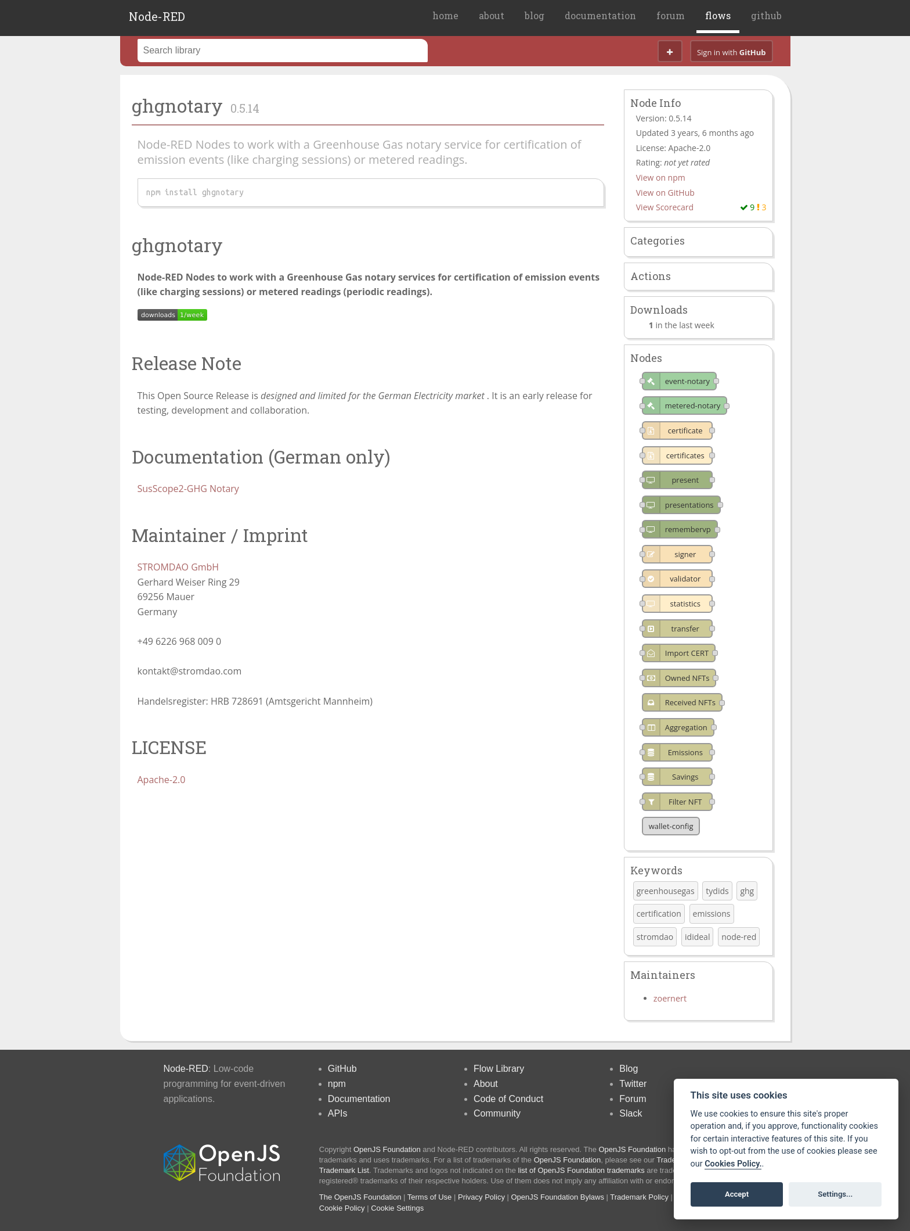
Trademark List (344, 1170)
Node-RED (157, 16)
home (445, 15)
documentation (600, 15)
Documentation (359, 1099)
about (491, 15)
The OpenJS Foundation (360, 1197)
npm (337, 1084)
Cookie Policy (342, 1208)
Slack (630, 1113)
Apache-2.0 (162, 779)
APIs (338, 1113)
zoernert (670, 998)
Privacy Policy (481, 1197)
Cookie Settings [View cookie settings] (397, 1208)
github (766, 15)
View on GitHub (665, 192)
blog (534, 15)
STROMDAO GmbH (178, 567)
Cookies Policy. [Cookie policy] (733, 1164)
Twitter (633, 1084)
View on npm (660, 177)
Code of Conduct (508, 1099)
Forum (632, 1099)
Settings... (835, 1194)
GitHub (342, 1069)
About (486, 1084)
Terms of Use (429, 1197)
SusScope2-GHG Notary (188, 488)
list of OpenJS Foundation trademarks (581, 1170)
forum (670, 15)
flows (718, 15)
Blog (628, 1069)
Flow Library (499, 1069)
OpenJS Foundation (387, 1149)
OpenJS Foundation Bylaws (557, 1197)
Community (497, 1113)
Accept (737, 1194)
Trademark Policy (639, 1197)
